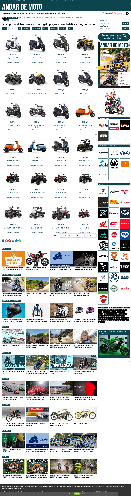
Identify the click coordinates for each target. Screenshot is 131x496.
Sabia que (6, 405)
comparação (13, 20)
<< (62, 235)
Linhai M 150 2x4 (85, 228)
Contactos (70, 486)
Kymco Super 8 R (85, 93)
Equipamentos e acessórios (11, 301)
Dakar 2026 (16, 13)
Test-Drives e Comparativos (11, 275)
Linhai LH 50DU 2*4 (37, 228)
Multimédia (6, 353)
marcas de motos (30, 17)
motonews (56, 17)
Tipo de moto (36, 28)
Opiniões (5, 327)
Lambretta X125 (37, 161)
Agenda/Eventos (114, 307)
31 (74, 235)
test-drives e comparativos (66, 17)
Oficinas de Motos (110, 314)
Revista (63, 13)
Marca (45, 28)
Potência (62, 28)
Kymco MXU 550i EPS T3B (13, 93)
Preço (70, 28)
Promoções (40, 13)
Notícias (9, 13)
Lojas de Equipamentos (106, 316)
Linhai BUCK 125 (61, 161)
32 (78, 235)
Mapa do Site (23, 488)
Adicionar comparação (13, 62)
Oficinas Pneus (121, 314)
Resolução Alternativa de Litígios (10, 488)
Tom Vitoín (27, 486)
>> (94, 235)
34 (87, 235)
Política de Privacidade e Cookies (100, 486)
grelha (7, 20)
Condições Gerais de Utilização (117, 486)
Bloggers (119, 320)
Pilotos (126, 320)
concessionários (40, 17)
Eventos (4, 13)
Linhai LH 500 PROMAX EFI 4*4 (13, 228)
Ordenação (26, 28)
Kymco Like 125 (13, 58)
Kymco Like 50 (37, 58)
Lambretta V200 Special (85, 125)
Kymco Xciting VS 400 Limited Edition (37, 126)
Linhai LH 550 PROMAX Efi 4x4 (61, 228)
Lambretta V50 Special (13, 161)
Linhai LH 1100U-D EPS (85, 161)
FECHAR (76, 494)
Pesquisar (125, 23)
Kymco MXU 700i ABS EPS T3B (37, 93)
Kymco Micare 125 (61, 58)
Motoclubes (53, 13)
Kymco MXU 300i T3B (85, 58)
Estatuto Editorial (86, 486)
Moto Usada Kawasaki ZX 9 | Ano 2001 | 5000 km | (114, 342)
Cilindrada (54, 28)
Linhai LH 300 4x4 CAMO (37, 193)
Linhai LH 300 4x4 (13, 193)
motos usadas (21, 17)
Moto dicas (6, 431)
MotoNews (6, 249)
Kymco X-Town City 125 (61, 125)
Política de (84, 494)
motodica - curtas (78, 17)
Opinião (22, 13)
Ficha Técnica (77, 486)
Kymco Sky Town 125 (61, 93)
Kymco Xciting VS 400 (13, 125)
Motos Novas (125, 307)
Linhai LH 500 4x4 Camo (85, 193)
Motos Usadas (103, 307)
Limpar (4, 28)
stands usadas (48, 17)
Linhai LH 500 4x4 (61, 193)
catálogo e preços (12, 17)
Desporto (5, 379)
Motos (26, 13)
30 (69, 235)
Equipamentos (33, 13)
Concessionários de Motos (111, 312)
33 (82, 235)
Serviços (47, 13)
